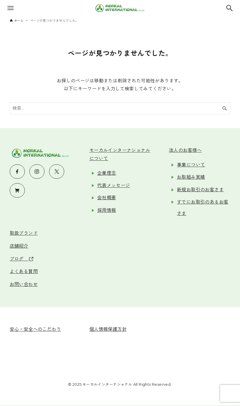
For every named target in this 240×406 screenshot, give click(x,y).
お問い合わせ (24, 284)
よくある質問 (24, 271)
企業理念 (106, 173)
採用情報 (106, 210)
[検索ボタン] (229, 8)
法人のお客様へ (185, 150)
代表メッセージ (113, 185)
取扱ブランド (24, 233)
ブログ (21, 259)
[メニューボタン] (10, 8)
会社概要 (106, 197)
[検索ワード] (120, 108)
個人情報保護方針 (108, 329)
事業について (191, 165)
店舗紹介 (19, 246)
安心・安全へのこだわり (35, 329)
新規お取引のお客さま (200, 189)
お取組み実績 (191, 177)
